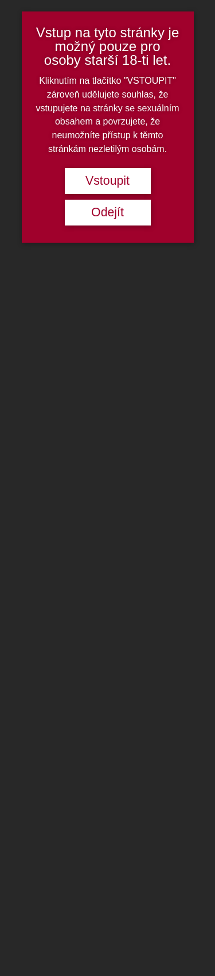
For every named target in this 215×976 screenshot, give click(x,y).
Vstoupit (107, 181)
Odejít (107, 212)
